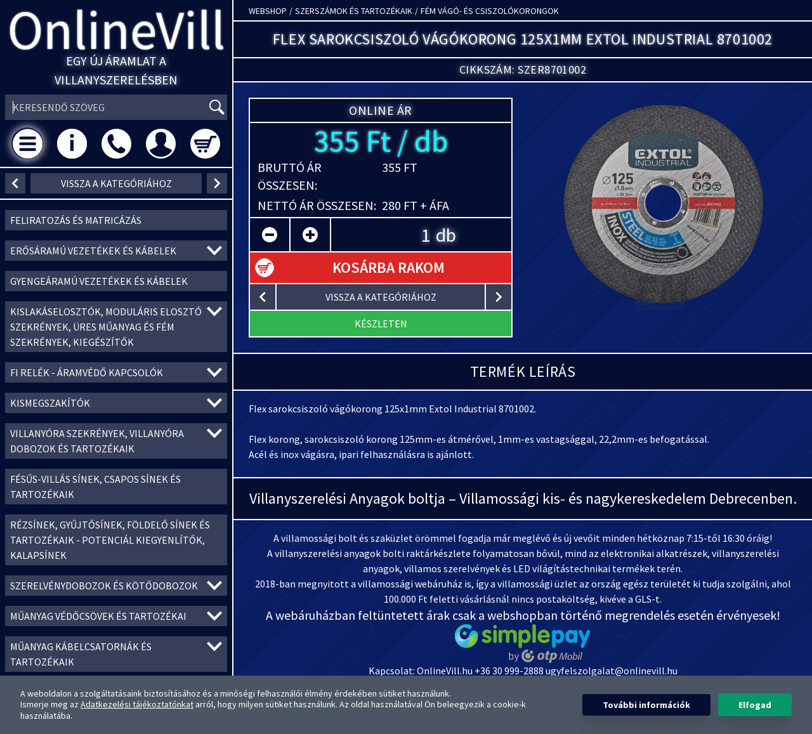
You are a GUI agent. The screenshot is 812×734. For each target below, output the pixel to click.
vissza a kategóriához (116, 183)
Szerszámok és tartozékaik (353, 10)
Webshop (268, 10)
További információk (646, 705)
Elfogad (754, 705)
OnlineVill (116, 29)
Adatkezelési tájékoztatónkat (137, 704)
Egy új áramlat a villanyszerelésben (116, 70)
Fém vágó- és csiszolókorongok (490, 10)
